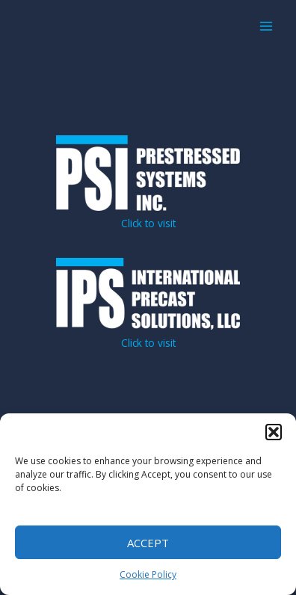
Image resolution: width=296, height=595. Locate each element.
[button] (273, 432)
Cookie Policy (148, 574)
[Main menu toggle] (266, 26)
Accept (148, 542)
